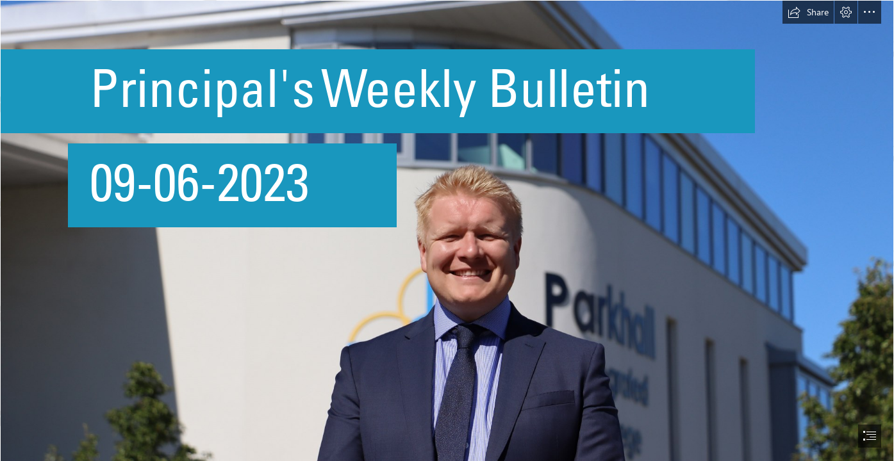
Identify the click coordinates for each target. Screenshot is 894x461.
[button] (808, 12)
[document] (447, 230)
